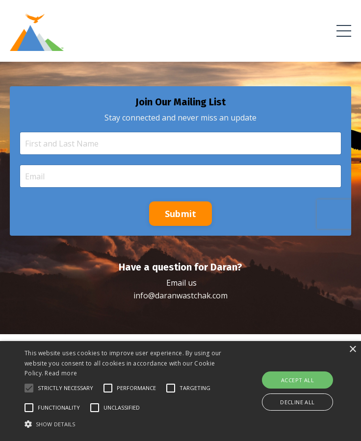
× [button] (352, 349)
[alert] (180, 391)
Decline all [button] (297, 402)
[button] (29, 388)
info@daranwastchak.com (180, 295)
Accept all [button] (297, 380)
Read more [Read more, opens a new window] (61, 373)
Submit (181, 214)
